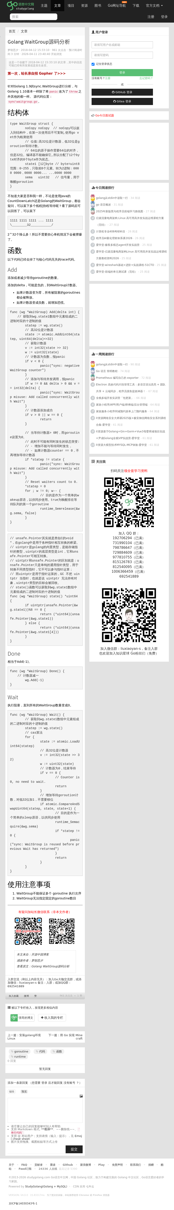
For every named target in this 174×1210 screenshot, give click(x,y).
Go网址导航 (117, 4)
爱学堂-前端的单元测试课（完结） (116, 271)
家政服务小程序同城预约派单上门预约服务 (121, 411)
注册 (151, 17)
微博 (26, 996)
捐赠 (151, 1164)
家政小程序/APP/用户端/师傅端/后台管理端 (122, 404)
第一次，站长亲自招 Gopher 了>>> (37, 74)
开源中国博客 (40, 954)
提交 (74, 1149)
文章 (57, 6)
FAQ (24, 1164)
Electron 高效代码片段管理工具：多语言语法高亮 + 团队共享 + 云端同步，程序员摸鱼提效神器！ (131, 388)
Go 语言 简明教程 (107, 371)
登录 (164, 17)
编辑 (11, 1091)
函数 (57, 1051)
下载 (136, 6)
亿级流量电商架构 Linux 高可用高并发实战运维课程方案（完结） (130, 221)
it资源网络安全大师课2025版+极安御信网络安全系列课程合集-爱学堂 (131, 421)
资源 (84, 6)
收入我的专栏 (52, 1017)
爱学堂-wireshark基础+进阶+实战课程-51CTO (125, 265)
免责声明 (117, 1164)
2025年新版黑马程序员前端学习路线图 (119, 211)
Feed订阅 (25, 1168)
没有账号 (69, 1082)
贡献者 (38, 1164)
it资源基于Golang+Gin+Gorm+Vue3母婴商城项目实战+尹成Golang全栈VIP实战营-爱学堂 (130, 435)
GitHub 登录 (122, 92)
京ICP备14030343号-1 (23, 1203)
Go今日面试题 (104, 115)
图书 (98, 6)
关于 (11, 1164)
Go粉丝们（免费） (145, 653)
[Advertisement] (123, 151)
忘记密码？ (146, 78)
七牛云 (90, 1186)
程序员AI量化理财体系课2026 (114, 238)
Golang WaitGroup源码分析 (50, 966)
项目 (71, 6)
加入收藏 (14, 996)
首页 (12, 31)
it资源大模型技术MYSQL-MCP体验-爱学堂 (121, 444)
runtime (18, 1056)
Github (68, 1164)
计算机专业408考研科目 (110, 231)
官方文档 (154, 6)
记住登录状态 (102, 64)
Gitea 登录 (122, 101)
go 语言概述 (103, 204)
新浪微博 (85, 1164)
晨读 (52, 1164)
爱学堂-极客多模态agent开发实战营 (118, 244)
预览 (24, 1091)
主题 (44, 6)
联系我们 (135, 1164)
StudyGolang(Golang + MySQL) (46, 1186)
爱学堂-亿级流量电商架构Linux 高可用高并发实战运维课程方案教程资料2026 (131, 255)
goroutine (19, 1051)
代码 (40, 1051)
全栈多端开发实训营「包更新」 (115, 398)
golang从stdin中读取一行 (112, 198)
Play (101, 1164)
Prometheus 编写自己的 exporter (117, 377)
